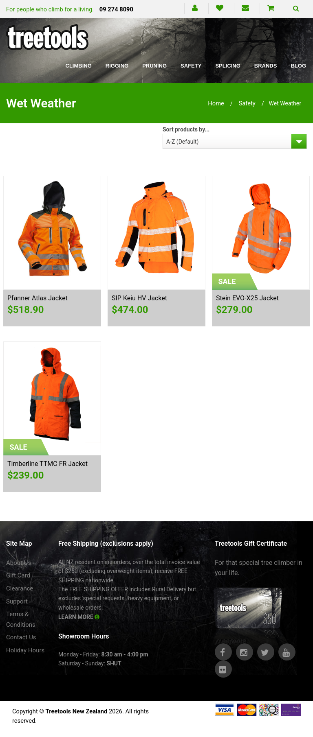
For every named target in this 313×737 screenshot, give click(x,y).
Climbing (79, 66)
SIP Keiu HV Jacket (139, 298)
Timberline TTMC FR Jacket (47, 464)
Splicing (227, 66)
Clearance (19, 588)
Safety (191, 66)
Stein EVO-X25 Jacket (247, 298)
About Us (18, 562)
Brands (265, 66)
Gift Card (18, 575)
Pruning (154, 66)
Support (17, 601)
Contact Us (21, 637)
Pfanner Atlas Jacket (37, 298)
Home (216, 103)
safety (247, 103)
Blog (298, 66)
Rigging (117, 66)
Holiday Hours (25, 650)
